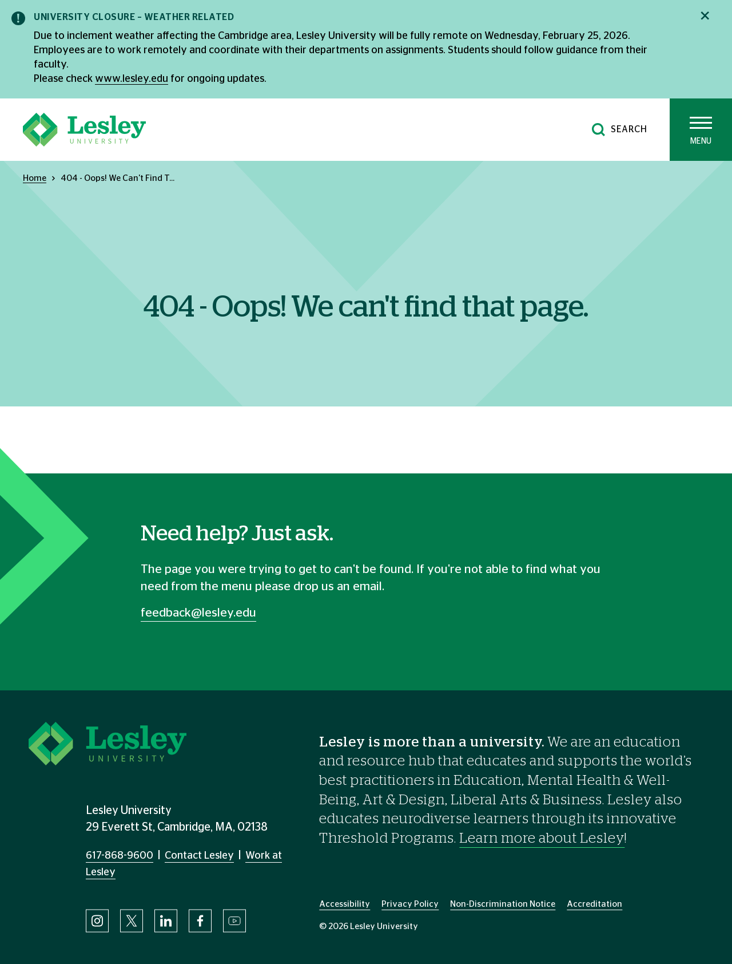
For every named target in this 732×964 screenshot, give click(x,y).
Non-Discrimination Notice (502, 904)
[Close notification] (705, 15)
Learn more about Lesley (541, 839)
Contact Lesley (199, 856)
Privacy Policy (410, 904)
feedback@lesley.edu (198, 613)
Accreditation (594, 904)
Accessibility (344, 904)
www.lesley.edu (131, 79)
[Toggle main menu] (701, 129)
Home (34, 178)
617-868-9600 (119, 856)
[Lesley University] (84, 129)
